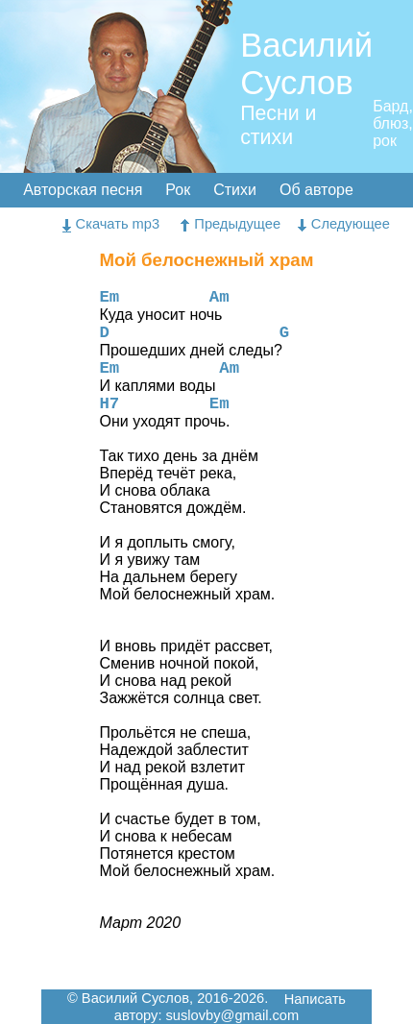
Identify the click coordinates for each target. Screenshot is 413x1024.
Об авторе (316, 190)
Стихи (234, 190)
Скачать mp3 (111, 224)
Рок (177, 190)
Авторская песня (82, 190)
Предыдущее (230, 224)
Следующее (344, 224)
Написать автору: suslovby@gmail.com (230, 1007)
